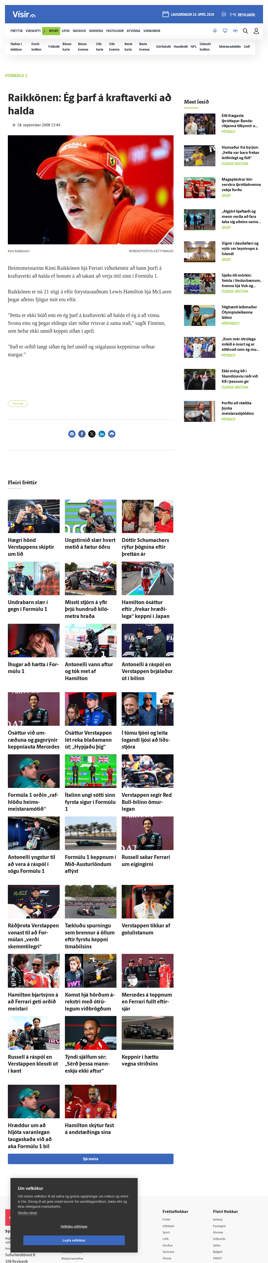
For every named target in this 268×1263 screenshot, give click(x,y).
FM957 (221, 1162)
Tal (218, 1176)
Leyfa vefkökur (105, 1240)
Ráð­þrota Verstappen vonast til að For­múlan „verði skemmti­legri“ (33, 878)
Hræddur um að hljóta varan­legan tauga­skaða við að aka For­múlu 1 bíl (33, 1045)
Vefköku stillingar (43, 1240)
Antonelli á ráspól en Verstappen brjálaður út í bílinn (144, 648)
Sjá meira (90, 1062)
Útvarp (173, 1162)
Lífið (171, 1142)
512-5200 (83, 1141)
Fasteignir (223, 1129)
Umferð (74, 1182)
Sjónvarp (175, 1156)
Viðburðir (223, 1142)
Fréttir (173, 1122)
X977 (220, 1169)
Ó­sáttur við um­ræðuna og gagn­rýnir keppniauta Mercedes (31, 711)
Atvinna (222, 1135)
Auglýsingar (77, 1148)
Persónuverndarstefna (23, 1153)
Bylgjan (222, 1156)
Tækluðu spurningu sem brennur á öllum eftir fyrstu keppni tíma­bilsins (89, 878)
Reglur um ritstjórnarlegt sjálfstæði (25, 1144)
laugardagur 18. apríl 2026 (191, 16)
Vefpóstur (76, 1189)
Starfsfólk (75, 1175)
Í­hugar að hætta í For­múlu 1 (32, 643)
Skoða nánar (27, 1227)
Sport (172, 1135)
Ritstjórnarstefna (81, 1162)
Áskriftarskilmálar (82, 1168)
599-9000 (21, 1173)
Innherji (222, 1122)
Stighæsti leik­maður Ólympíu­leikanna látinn (239, 312)
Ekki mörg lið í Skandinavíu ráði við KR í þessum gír (240, 376)
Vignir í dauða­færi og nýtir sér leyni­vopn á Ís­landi (240, 249)
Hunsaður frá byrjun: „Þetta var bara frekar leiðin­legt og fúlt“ (240, 153)
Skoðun (174, 1149)
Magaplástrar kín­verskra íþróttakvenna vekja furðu (241, 185)
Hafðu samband (81, 1155)
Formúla (17, 403)
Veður (220, 1149)
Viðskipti (175, 1129)
